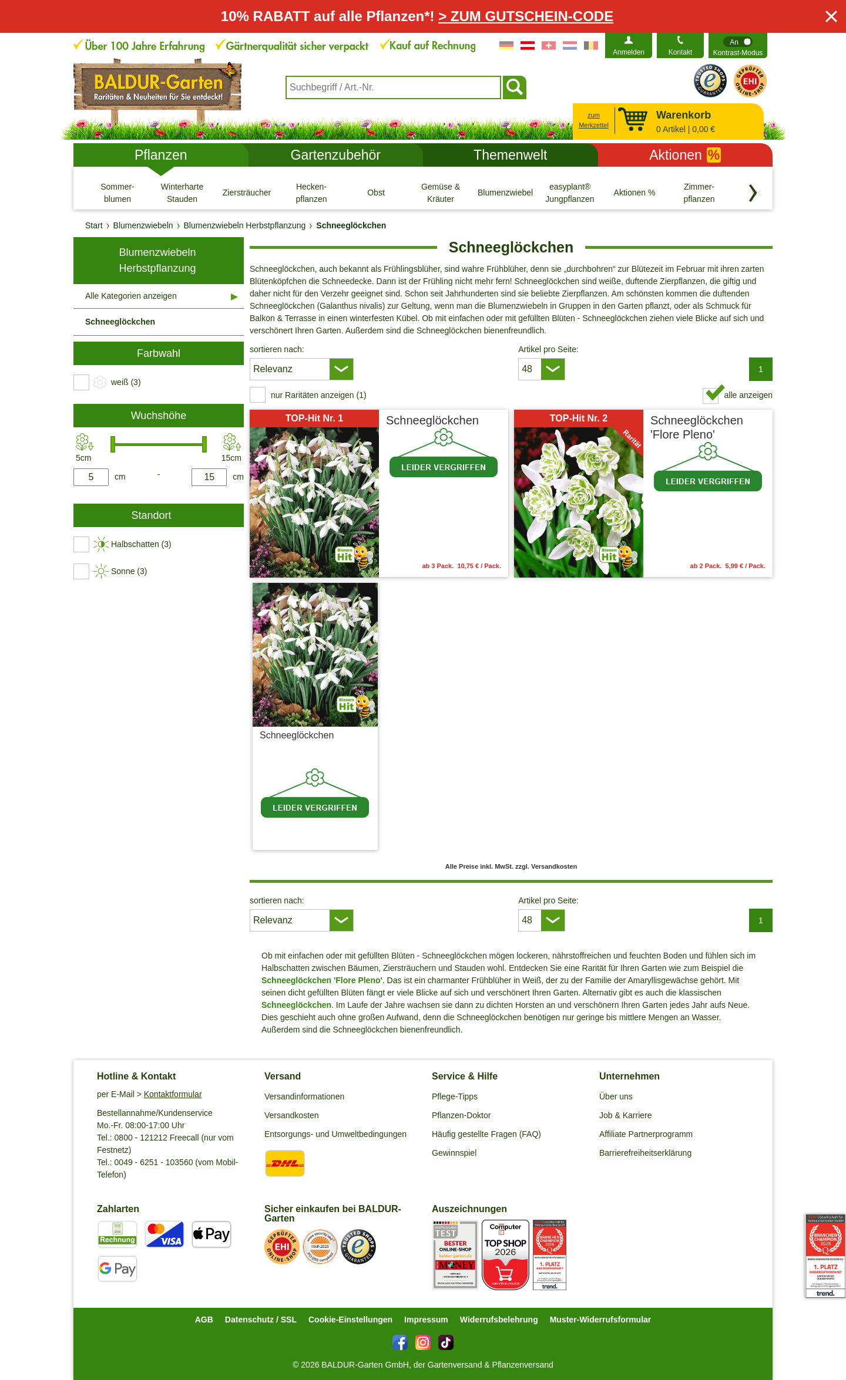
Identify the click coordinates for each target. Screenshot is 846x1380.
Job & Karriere (625, 1115)
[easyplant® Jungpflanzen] (570, 192)
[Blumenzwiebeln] (505, 192)
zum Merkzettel (594, 120)
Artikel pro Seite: (548, 349)
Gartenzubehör (336, 155)
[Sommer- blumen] (117, 192)
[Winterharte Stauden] (182, 192)
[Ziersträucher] (246, 192)
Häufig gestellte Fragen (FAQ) (486, 1134)
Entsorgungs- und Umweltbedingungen (335, 1134)
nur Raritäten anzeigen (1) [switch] (319, 395)
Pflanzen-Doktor (461, 1115)
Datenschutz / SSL (261, 1319)
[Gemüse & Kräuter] (440, 192)
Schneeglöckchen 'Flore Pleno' (696, 427)
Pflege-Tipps (455, 1096)
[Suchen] (514, 87)
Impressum (426, 1319)
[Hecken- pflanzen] (311, 192)
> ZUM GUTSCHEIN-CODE (525, 16)
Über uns (616, 1096)
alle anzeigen (748, 395)
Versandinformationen (304, 1096)
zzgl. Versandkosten (339, 835)
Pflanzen (161, 155)
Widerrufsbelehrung (499, 1319)
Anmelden (628, 52)
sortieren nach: (277, 349)
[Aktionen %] (634, 192)
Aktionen (685, 155)
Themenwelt (510, 155)
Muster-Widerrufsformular (601, 1319)
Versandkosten (291, 1115)
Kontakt (681, 52)
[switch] (738, 45)
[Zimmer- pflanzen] (699, 192)
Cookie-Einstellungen (350, 1319)
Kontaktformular (173, 1094)
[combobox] (393, 87)
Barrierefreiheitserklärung (645, 1153)
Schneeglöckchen (432, 420)
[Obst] (376, 192)
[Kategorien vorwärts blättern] (753, 193)
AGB (204, 1319)
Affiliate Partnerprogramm (646, 1134)
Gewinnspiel (454, 1153)
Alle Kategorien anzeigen (131, 296)
